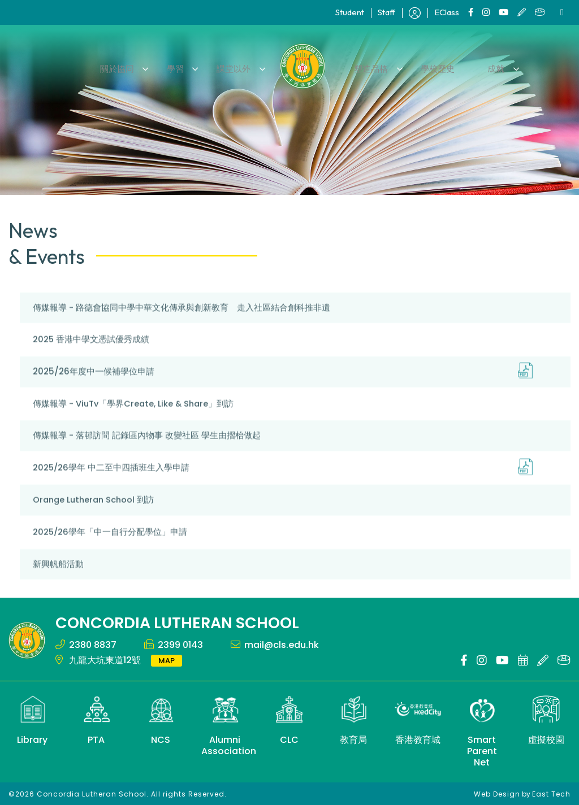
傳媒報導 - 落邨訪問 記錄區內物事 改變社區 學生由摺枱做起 (147, 451)
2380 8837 (92, 643)
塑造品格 (369, 65)
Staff (386, 12)
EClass (446, 12)
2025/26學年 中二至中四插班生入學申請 (112, 483)
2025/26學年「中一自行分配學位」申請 (110, 546)
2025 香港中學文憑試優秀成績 (91, 355)
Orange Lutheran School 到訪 (96, 515)
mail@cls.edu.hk (281, 643)
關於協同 (131, 65)
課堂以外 (236, 65)
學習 (184, 65)
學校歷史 (430, 65)
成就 (483, 65)
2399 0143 (180, 643)
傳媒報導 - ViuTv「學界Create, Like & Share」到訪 (135, 419)
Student (349, 12)
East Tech (551, 793)
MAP (166, 659)
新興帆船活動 (58, 579)
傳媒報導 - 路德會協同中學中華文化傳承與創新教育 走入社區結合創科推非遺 (181, 323)
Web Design (497, 793)
